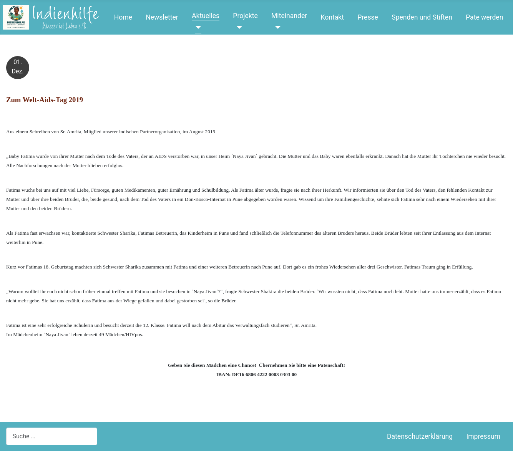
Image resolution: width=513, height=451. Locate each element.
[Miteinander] (276, 27)
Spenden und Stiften (422, 17)
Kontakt (332, 17)
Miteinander (289, 16)
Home (123, 17)
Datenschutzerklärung (420, 436)
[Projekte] (237, 27)
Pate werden (484, 17)
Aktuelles (205, 16)
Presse (367, 17)
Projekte (245, 16)
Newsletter (162, 17)
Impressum (483, 436)
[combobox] (51, 436)
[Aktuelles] (196, 27)
